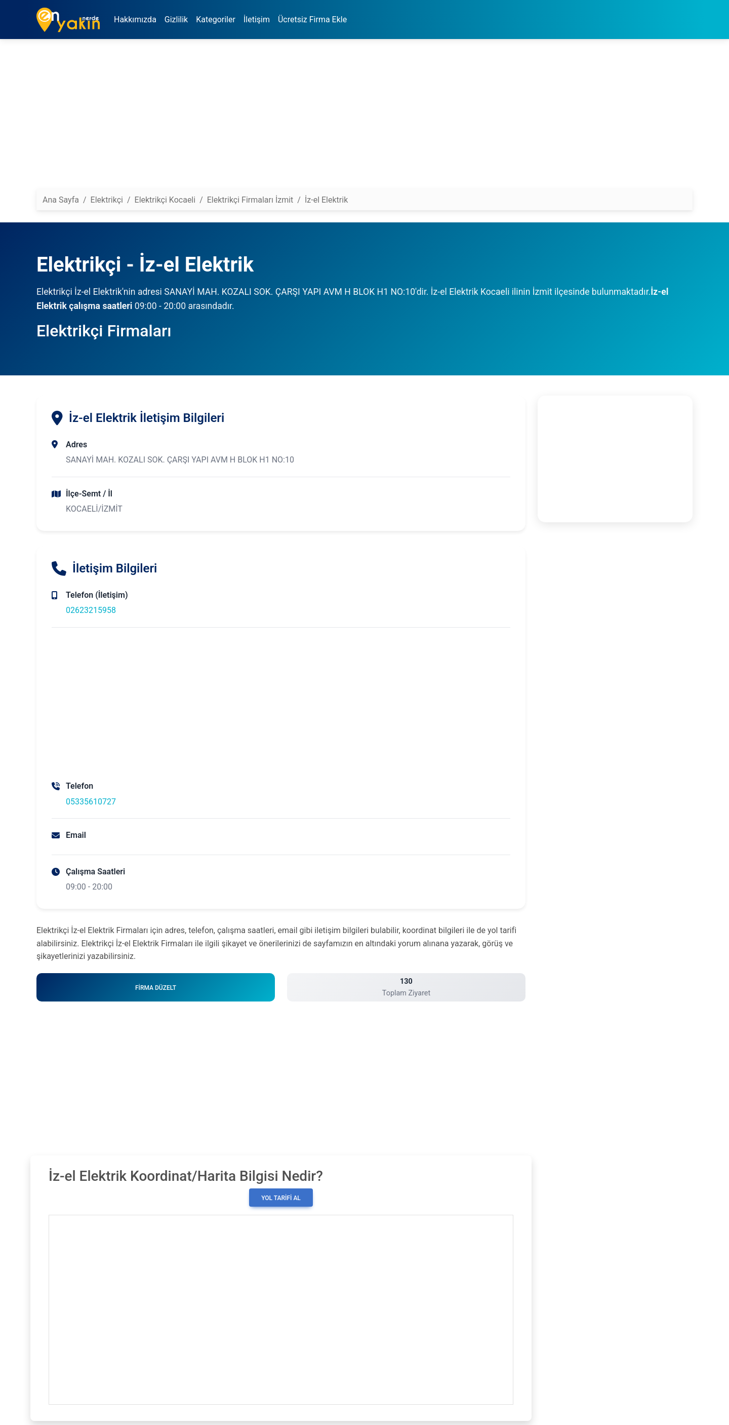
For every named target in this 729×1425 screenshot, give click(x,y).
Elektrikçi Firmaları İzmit (250, 200)
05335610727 (91, 801)
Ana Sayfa (61, 200)
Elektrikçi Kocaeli (165, 200)
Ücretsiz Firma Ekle (312, 19)
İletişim (257, 19)
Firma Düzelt (155, 987)
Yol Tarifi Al (281, 1198)
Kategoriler (215, 19)
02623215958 (91, 610)
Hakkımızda (135, 19)
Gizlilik (176, 19)
